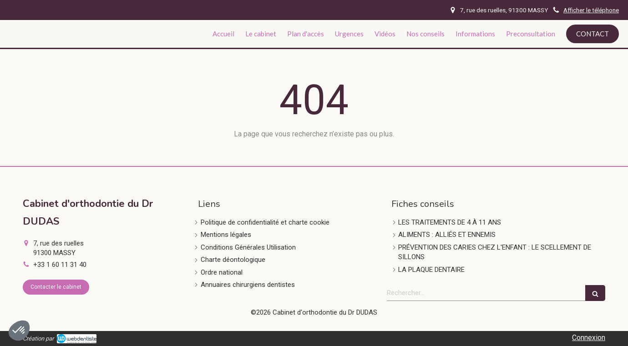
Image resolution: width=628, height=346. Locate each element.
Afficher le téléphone (591, 10)
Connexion (588, 337)
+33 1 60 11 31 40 (59, 265)
